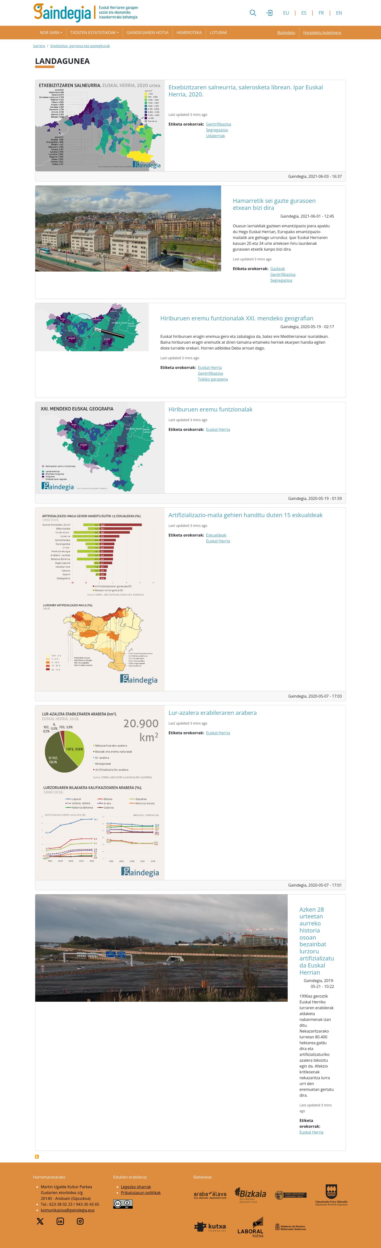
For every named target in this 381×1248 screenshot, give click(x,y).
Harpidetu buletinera (322, 32)
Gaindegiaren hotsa (148, 32)
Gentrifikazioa (218, 124)
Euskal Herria (210, 367)
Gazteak (277, 268)
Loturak (218, 32)
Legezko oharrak (136, 1186)
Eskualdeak (216, 535)
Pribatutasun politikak (141, 1192)
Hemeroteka (189, 32)
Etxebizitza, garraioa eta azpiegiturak (80, 45)
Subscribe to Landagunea (37, 1157)
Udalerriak (215, 135)
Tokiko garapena (213, 379)
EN (339, 12)
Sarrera (39, 45)
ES (303, 12)
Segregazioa (217, 130)
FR (321, 12)
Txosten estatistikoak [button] (93, 32)
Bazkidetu (286, 32)
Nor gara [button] (49, 32)
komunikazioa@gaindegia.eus (68, 1210)
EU (286, 12)
